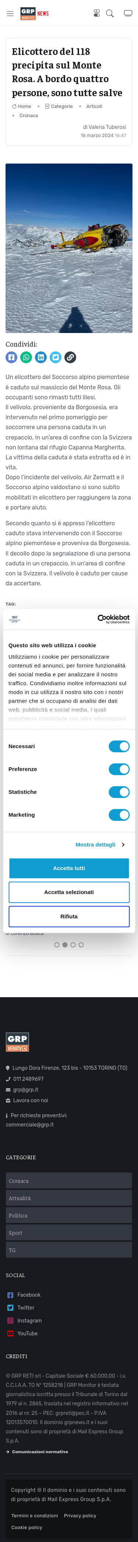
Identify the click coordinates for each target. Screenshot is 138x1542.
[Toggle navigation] (10, 13)
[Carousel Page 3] (73, 944)
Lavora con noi (27, 1100)
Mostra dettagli (95, 844)
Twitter (20, 1307)
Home (21, 106)
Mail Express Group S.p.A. (79, 1499)
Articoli (94, 106)
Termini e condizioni (34, 1515)
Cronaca (29, 115)
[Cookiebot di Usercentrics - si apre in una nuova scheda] (98, 619)
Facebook (23, 1295)
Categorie (59, 106)
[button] (115, 13)
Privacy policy (80, 1515)
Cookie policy (26, 1527)
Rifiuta (69, 916)
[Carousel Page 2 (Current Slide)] (65, 944)
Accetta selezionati (69, 892)
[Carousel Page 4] (81, 944)
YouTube (22, 1333)
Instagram (24, 1320)
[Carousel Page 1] (57, 944)
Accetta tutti (69, 868)
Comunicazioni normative (37, 1451)
